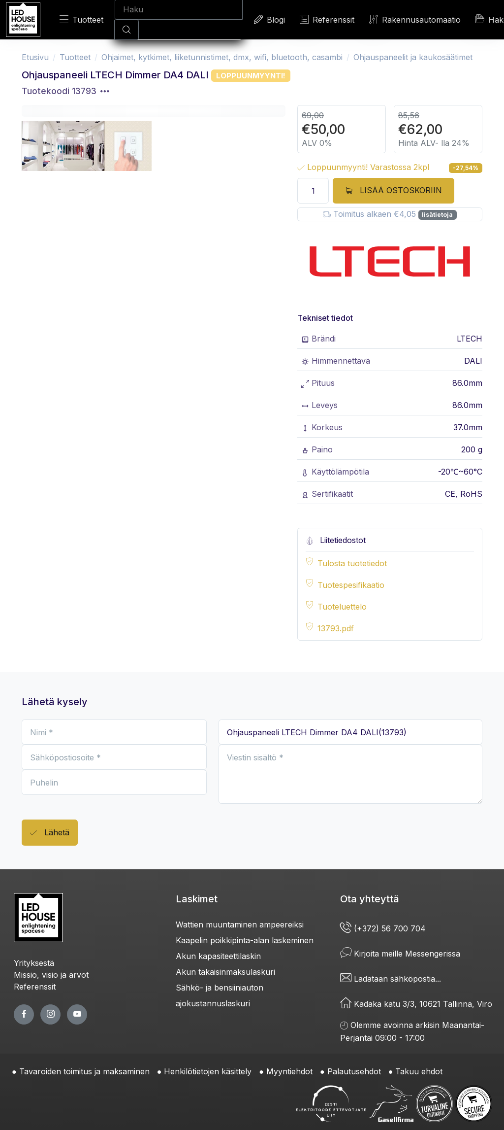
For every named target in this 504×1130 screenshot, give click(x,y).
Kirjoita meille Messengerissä (400, 954)
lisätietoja (437, 214)
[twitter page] (50, 1014)
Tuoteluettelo (342, 607)
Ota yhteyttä (369, 899)
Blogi (269, 19)
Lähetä (49, 833)
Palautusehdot (354, 1071)
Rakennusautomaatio (415, 19)
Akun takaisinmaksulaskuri (225, 972)
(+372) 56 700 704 (383, 928)
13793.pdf (335, 628)
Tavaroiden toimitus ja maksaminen (84, 1071)
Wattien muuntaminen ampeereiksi (240, 924)
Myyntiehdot (289, 1071)
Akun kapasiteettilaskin (218, 956)
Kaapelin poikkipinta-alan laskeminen (245, 940)
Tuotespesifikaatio (350, 585)
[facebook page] (24, 1014)
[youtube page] (77, 1014)
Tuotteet (81, 19)
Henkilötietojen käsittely (208, 1071)
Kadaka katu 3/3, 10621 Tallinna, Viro (416, 1004)
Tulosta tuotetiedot (352, 563)
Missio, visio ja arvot (51, 975)
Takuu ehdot (418, 1071)
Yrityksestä (34, 963)
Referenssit (327, 19)
